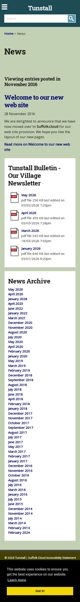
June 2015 (15, 504)
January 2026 (31, 248)
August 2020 (17, 332)
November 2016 (20, 470)
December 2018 (20, 375)
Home (8, 33)
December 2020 (20, 323)
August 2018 (17, 385)
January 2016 (17, 494)
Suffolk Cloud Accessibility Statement (52, 558)
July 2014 (15, 518)
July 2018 (15, 389)
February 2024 (19, 532)
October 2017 (18, 423)
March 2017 (17, 451)
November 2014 (20, 513)
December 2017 (20, 413)
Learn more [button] (16, 580)
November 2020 (20, 327)
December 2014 (20, 509)
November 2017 (20, 418)
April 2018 (15, 399)
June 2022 (15, 308)
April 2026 (28, 213)
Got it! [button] (39, 591)
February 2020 (19, 351)
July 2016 (15, 485)
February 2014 (19, 528)
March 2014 (17, 523)
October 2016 (18, 475)
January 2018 (17, 408)
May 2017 (15, 447)
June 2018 (15, 394)
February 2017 (19, 456)
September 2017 (20, 427)
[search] (22, 18)
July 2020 (15, 337)
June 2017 (15, 442)
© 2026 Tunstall (14, 558)
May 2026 (28, 195)
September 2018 (20, 380)
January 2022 (17, 313)
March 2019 (17, 366)
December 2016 (20, 466)
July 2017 (15, 437)
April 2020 (15, 346)
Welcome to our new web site (34, 101)
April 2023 (15, 303)
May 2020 (15, 342)
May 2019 (15, 361)
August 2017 (17, 432)
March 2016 (17, 490)
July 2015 (15, 499)
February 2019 (19, 370)
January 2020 (17, 356)
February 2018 (19, 404)
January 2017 (17, 461)
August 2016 (17, 480)
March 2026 (30, 231)
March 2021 (17, 318)
